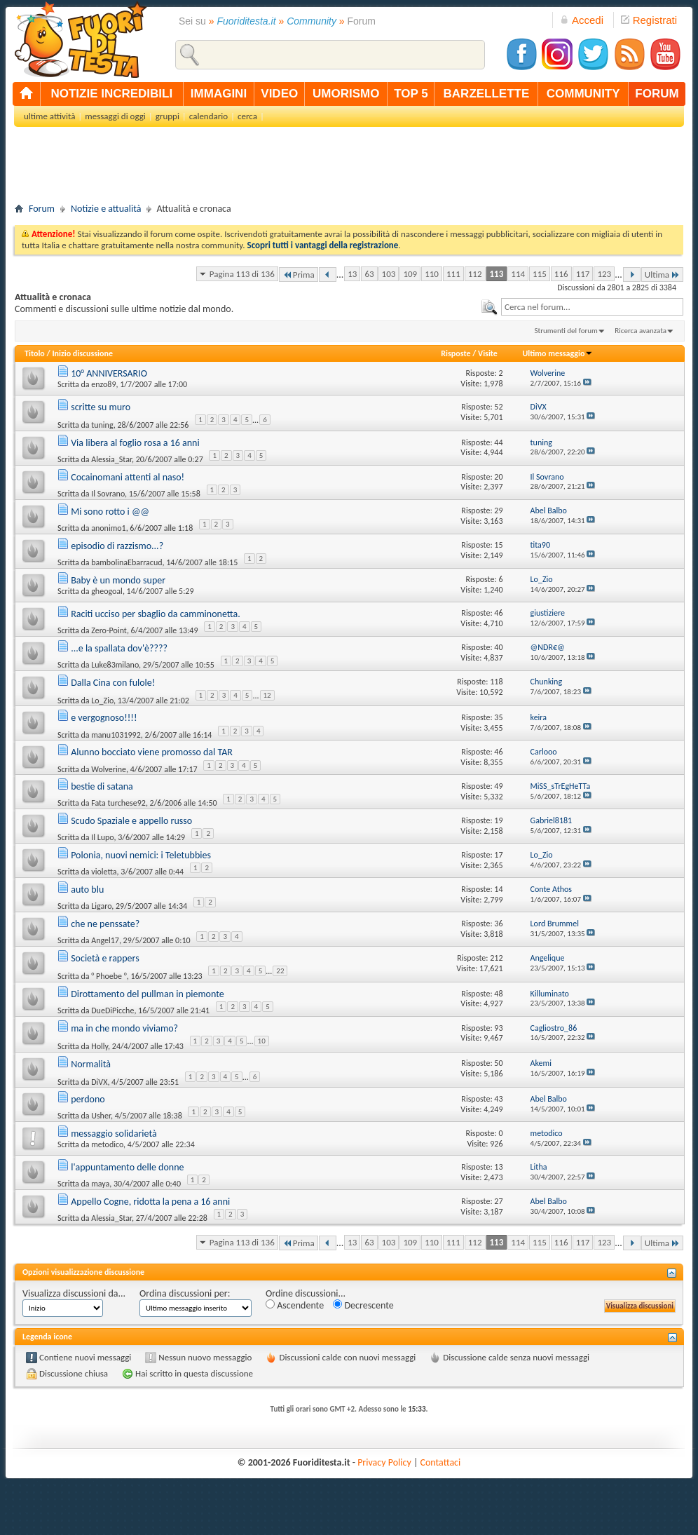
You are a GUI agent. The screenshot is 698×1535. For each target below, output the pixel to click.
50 (498, 1063)
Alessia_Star (111, 459)
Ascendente (295, 1305)
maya (100, 1184)
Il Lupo (102, 837)
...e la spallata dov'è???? (119, 648)
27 (498, 1201)
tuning (102, 425)
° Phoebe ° (109, 976)
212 (496, 958)
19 (498, 820)
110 (432, 274)
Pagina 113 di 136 (242, 274)
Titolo (35, 353)
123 (604, 274)
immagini (219, 93)
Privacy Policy (384, 1462)
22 (280, 970)
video (279, 93)
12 (267, 695)
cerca (247, 116)
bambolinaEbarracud (126, 562)
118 (496, 682)
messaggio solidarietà (113, 1134)
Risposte (455, 353)
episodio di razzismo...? (117, 546)
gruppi (167, 116)
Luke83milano (115, 665)
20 (498, 477)
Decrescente (363, 1305)
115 (540, 274)
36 (498, 923)
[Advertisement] (349, 169)
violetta (103, 872)
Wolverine (108, 769)
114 (518, 274)
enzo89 (103, 384)
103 (389, 274)
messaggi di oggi (115, 116)
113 (497, 274)
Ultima (662, 274)
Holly (99, 1046)
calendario (208, 116)
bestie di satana (102, 786)
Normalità (91, 1064)
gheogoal (107, 591)
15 (498, 545)
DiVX (99, 1081)
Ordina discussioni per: (184, 1293)
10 (262, 1041)
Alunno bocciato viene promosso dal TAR (152, 752)
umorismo (346, 93)
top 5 (411, 93)
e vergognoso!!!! (104, 718)
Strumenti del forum (566, 330)
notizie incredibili (111, 93)
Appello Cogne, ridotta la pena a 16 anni (150, 1202)
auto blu (87, 889)
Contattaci (440, 1462)
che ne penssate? (105, 924)
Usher (101, 1116)
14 (498, 889)
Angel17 (105, 940)
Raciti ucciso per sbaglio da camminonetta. (155, 614)
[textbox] (592, 307)
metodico (107, 1144)
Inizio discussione (82, 353)
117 (583, 274)
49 (498, 786)
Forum (42, 209)
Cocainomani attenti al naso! (127, 477)
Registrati (649, 20)
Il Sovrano (108, 494)
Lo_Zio (102, 700)
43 (498, 1099)
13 (352, 274)
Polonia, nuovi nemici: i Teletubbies (141, 855)
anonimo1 (108, 528)
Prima (298, 274)
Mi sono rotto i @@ (110, 512)
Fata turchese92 (118, 803)
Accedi (581, 20)
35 (498, 717)
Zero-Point (109, 630)
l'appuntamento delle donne (127, 1167)
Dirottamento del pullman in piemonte (147, 994)
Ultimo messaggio (557, 353)
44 (498, 442)
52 (498, 407)
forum (656, 93)
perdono (88, 1099)
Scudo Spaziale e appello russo (131, 821)
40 (498, 647)
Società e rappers (105, 958)
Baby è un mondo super (118, 580)
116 (561, 274)
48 (498, 994)
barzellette (487, 93)
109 (410, 274)
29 (498, 510)
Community (311, 21)
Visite (488, 353)
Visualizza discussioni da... (73, 1293)
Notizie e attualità (106, 209)
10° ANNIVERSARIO (109, 373)
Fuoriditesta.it (246, 21)
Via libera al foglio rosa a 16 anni (135, 443)
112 (475, 274)
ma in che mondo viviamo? (124, 1028)
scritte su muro (100, 407)
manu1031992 (116, 735)
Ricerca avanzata (640, 330)
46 (498, 613)
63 (369, 274)
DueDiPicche (112, 1010)
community (583, 93)
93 (498, 1028)
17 (498, 855)
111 (453, 274)
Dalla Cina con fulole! (113, 683)
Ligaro (101, 906)
